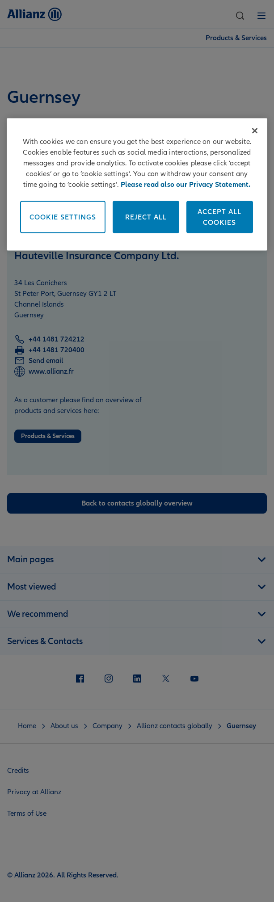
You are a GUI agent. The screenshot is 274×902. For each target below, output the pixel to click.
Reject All (146, 216)
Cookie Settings (63, 216)
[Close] (255, 130)
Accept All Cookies (219, 217)
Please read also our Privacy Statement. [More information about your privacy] (186, 184)
